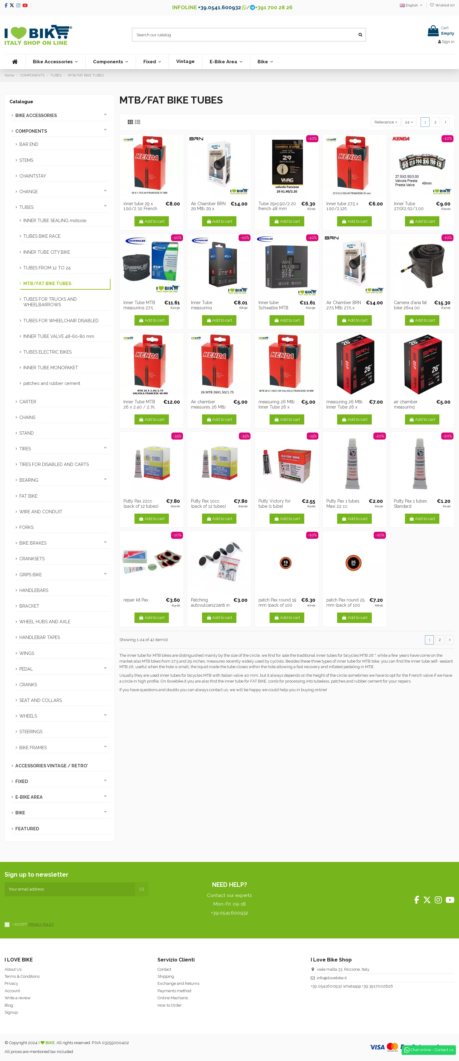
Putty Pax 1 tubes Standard (410, 504)
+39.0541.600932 (219, 7)
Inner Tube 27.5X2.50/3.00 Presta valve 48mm (413, 209)
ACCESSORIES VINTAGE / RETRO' (51, 765)
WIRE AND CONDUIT (40, 511)
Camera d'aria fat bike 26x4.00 (410, 305)
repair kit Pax (135, 599)
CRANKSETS (32, 558)
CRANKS (28, 684)
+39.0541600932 (326, 986)
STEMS (26, 160)
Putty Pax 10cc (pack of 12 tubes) (208, 504)
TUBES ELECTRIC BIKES (47, 352)
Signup (11, 1012)
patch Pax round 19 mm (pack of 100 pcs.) (277, 605)
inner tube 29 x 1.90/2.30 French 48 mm (140, 209)
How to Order (170, 1005)
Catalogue (21, 101)
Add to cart (152, 221)
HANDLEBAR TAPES (39, 637)
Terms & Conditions (22, 976)
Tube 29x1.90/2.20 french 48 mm (277, 206)
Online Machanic (173, 998)
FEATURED (27, 828)
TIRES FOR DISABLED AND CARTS (54, 464)
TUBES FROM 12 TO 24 (47, 267)
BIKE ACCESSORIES (36, 115)
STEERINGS (30, 731)
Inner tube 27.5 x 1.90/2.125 (342, 206)
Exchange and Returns (178, 983)
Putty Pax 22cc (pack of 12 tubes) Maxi (140, 506)
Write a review (18, 998)
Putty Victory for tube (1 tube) (275, 504)
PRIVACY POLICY (41, 924)
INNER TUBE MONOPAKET (50, 367)
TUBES (26, 207)
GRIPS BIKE (30, 574)
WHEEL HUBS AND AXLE (44, 621)
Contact (164, 969)
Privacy (11, 983)
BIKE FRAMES (33, 747)
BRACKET (29, 606)
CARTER (27, 401)
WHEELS (28, 716)
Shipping (166, 976)
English (411, 5)
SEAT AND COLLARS (40, 700)
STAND (26, 433)
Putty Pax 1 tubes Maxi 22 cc (343, 504)
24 (409, 122)
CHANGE (28, 191)
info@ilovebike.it (332, 978)
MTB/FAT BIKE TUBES (47, 283)
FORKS (26, 527)
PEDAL (26, 669)
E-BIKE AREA (29, 797)
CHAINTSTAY (32, 176)
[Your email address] (70, 889)
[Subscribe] (141, 889)
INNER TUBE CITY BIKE (46, 252)
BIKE (20, 812)
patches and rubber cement (51, 383)
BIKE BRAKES (32, 543)
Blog (9, 1005)
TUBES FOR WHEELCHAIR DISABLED (61, 320)
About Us (13, 969)
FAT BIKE (28, 496)
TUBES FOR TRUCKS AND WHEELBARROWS (50, 302)
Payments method (174, 991)
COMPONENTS (31, 131)
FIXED (21, 781)
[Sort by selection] (386, 122)
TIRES (25, 448)
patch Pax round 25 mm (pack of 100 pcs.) (345, 605)
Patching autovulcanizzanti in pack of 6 (210, 605)
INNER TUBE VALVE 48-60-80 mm (58, 336)
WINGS (26, 653)
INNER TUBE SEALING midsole (55, 220)
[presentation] (51, 908)
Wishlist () (442, 5)
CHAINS (27, 417)
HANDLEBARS (33, 590)
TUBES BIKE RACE (41, 236)
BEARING (28, 480)
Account (12, 991)
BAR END (28, 144)
